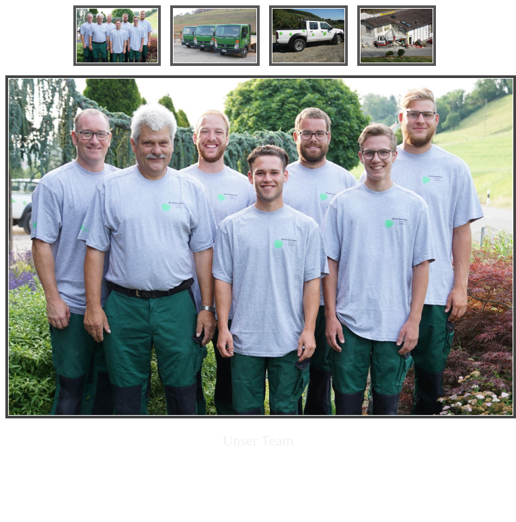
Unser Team (257, 440)
